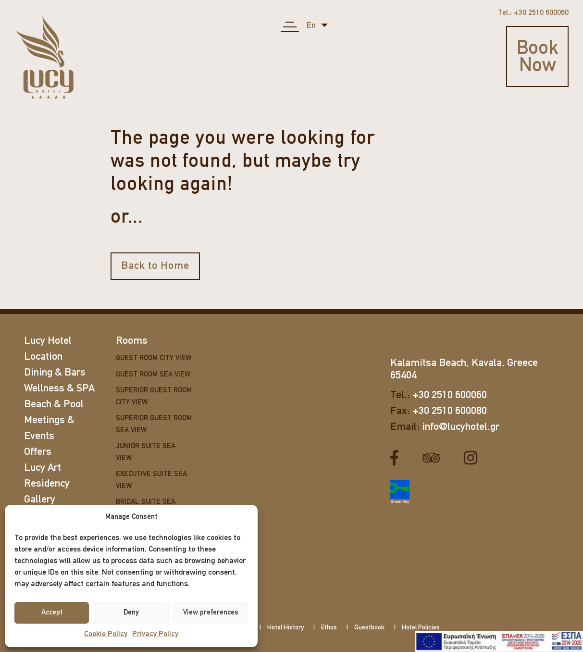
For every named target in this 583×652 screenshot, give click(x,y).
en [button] (312, 25)
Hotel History (285, 627)
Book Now (537, 57)
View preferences (210, 612)
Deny (131, 612)
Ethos (329, 627)
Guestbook (369, 627)
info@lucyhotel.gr (460, 427)
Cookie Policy (105, 634)
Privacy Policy (155, 634)
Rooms (132, 341)
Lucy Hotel (48, 341)
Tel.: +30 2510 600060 (533, 13)
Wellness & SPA (59, 388)
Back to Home (155, 266)
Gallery (39, 499)
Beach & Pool (54, 404)
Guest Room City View (153, 358)
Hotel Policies (421, 627)
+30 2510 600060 (449, 395)
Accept (51, 612)
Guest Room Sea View (153, 374)
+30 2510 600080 (449, 411)
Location (43, 357)
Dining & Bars (55, 372)
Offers (37, 452)
